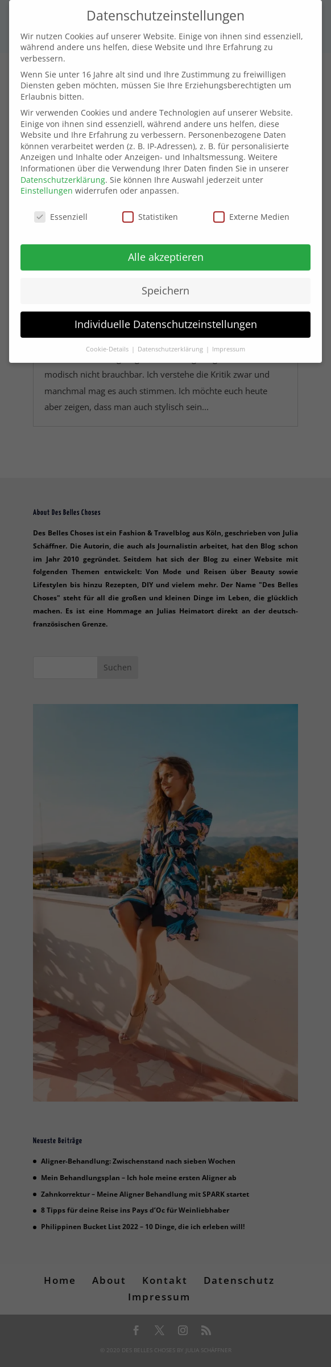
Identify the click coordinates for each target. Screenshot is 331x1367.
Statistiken (150, 208)
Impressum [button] (228, 340)
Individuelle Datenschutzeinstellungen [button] (166, 315)
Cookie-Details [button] (108, 340)
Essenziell (61, 208)
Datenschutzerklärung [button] (171, 340)
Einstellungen (46, 182)
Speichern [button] (165, 281)
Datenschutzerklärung (62, 170)
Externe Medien (251, 208)
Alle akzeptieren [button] (166, 248)
